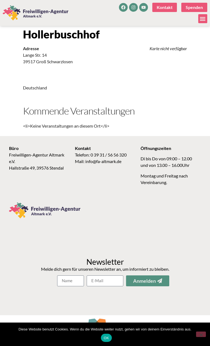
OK (106, 338)
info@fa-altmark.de (103, 161)
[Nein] (201, 334)
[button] (202, 18)
